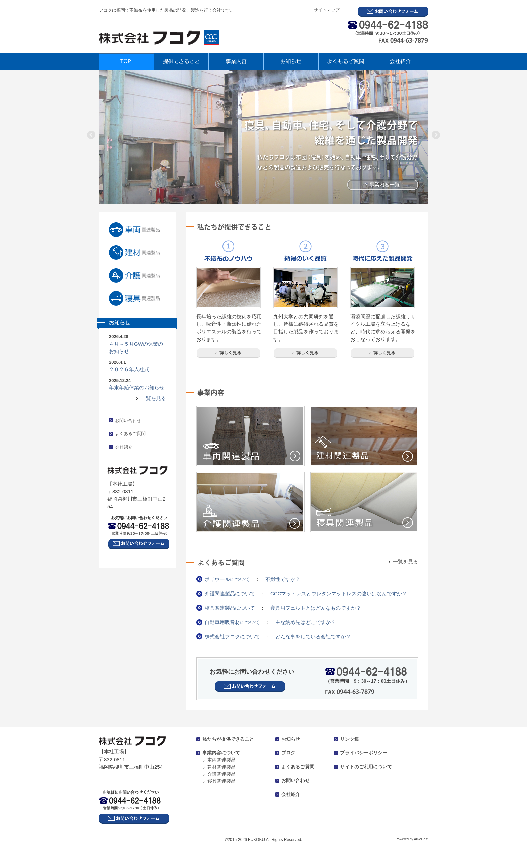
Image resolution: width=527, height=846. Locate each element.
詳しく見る (228, 353)
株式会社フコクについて (232, 636)
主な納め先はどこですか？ (305, 622)
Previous (92, 135)
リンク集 (349, 739)
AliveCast (421, 839)
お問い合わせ (128, 420)
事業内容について (221, 752)
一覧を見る (153, 398)
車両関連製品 (221, 760)
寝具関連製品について (230, 608)
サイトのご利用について (366, 766)
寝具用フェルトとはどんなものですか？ (315, 608)
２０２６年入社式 (129, 369)
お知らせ (290, 61)
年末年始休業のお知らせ (136, 387)
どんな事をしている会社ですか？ (313, 636)
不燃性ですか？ (282, 579)
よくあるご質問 (345, 61)
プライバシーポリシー (363, 752)
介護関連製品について (230, 593)
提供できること (181, 61)
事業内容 (235, 61)
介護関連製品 (221, 774)
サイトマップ (327, 9)
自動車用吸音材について (232, 622)
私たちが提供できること (228, 739)
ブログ (288, 752)
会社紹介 (400, 61)
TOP (126, 61)
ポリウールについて (227, 579)
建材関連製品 (221, 767)
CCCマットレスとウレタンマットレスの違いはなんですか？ (338, 593)
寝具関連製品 (221, 781)
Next (435, 135)
